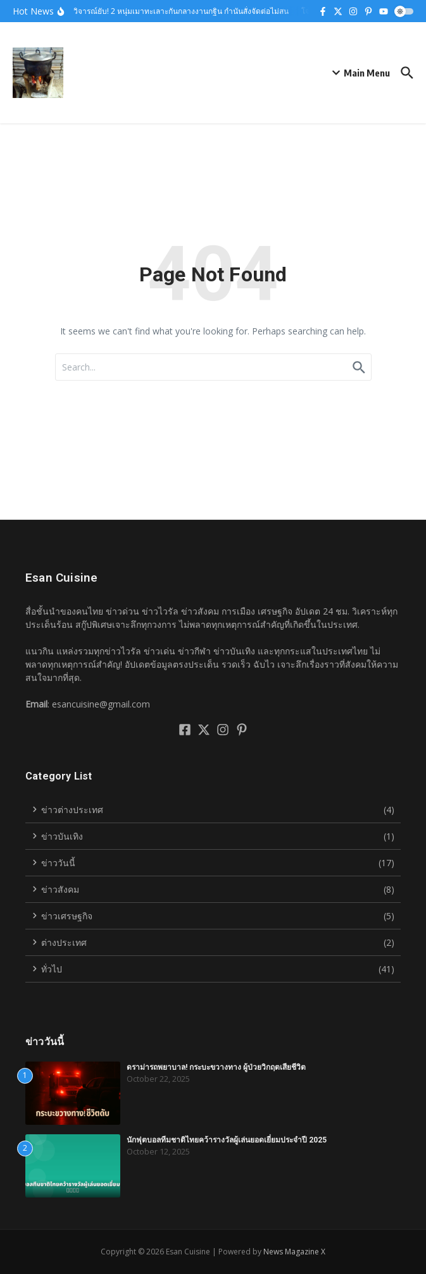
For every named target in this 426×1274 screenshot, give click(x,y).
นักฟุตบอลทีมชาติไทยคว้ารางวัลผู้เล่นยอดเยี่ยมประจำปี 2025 (227, 1140)
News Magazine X (294, 1251)
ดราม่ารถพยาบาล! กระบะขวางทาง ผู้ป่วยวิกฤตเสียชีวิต (216, 1067)
